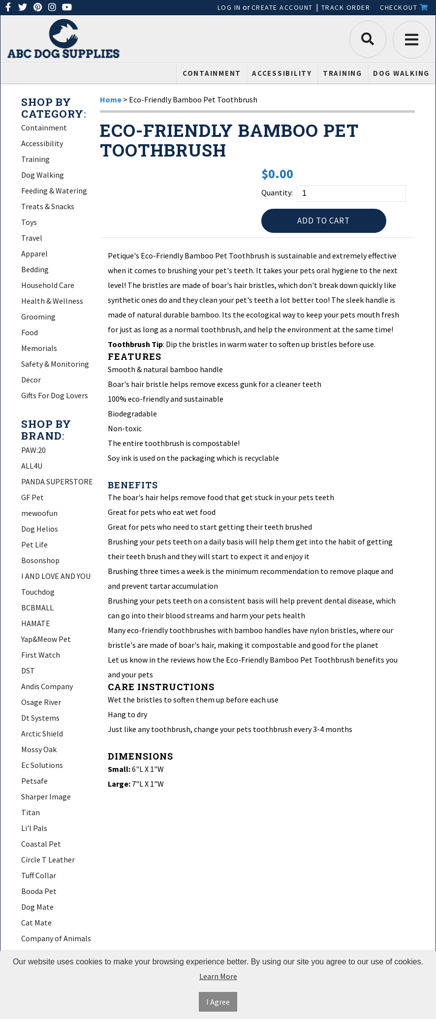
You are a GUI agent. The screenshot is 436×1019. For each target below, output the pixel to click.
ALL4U (31, 466)
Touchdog (38, 592)
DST (28, 670)
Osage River (41, 702)
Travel (31, 238)
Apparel (34, 253)
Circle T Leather (48, 859)
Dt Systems (40, 718)
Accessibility (282, 73)
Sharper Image (46, 796)
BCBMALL (37, 607)
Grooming (38, 316)
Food (29, 332)
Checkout (404, 7)
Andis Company (47, 686)
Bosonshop (40, 560)
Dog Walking (401, 73)
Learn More (218, 976)
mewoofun (39, 513)
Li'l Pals (34, 828)
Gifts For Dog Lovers (54, 395)
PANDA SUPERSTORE (57, 481)
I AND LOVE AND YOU (56, 576)
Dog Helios (39, 529)
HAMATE (35, 623)
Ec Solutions (42, 765)
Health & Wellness (52, 301)
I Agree (218, 1002)
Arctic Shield (42, 733)
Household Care (47, 285)
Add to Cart (323, 221)
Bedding (35, 269)
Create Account (282, 7)
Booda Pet (39, 891)
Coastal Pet (41, 844)
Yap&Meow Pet (46, 639)
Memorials (39, 348)
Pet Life (34, 544)
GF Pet (32, 497)
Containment (212, 73)
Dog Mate (37, 907)
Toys (29, 222)
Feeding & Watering (54, 190)
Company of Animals (56, 938)
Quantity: (277, 192)
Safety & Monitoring (55, 364)
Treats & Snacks (47, 206)
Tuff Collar (38, 875)
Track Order (346, 7)
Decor (31, 379)
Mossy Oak (39, 749)
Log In (229, 7)
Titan (30, 812)
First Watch (40, 655)
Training (342, 73)
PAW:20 (33, 450)
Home (111, 99)
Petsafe (34, 781)
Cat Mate (36, 922)
